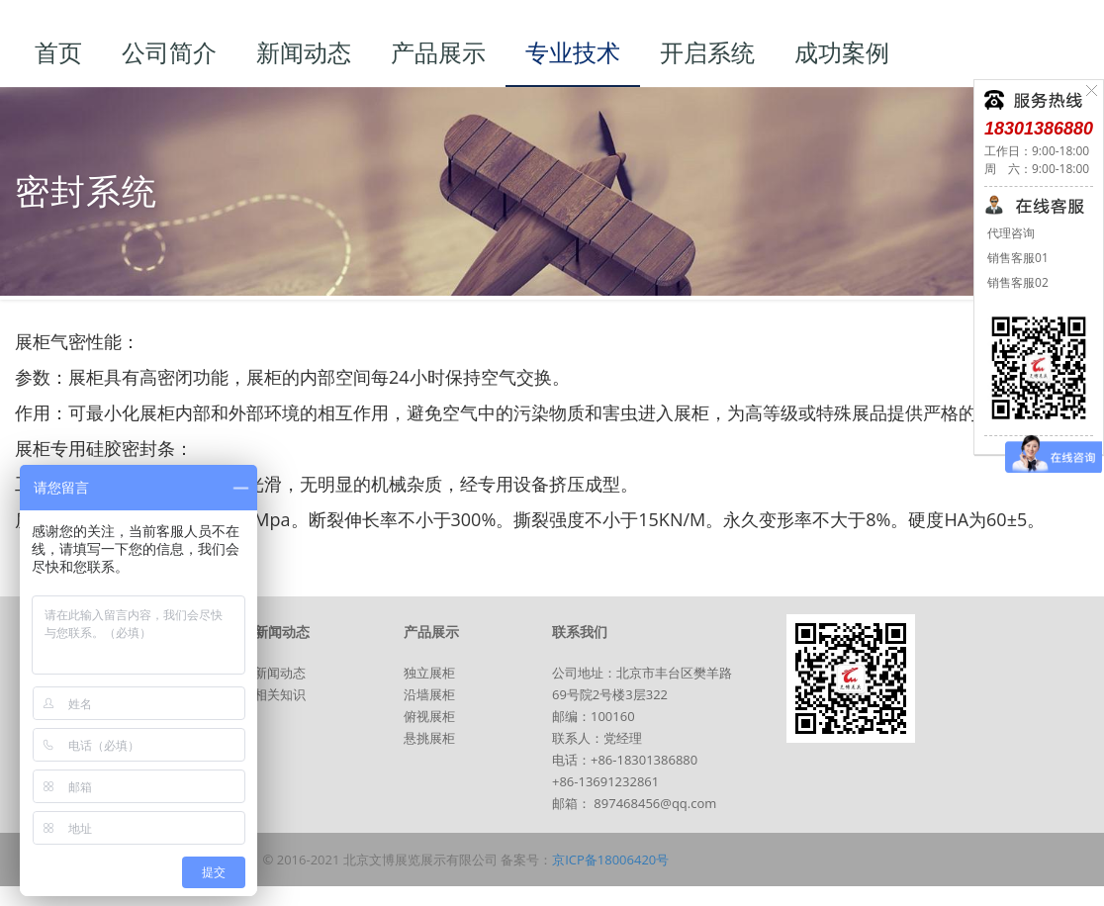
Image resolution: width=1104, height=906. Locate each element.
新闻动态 (280, 672)
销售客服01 (1016, 257)
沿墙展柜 (429, 694)
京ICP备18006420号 (610, 859)
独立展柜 (429, 672)
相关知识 (280, 694)
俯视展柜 (429, 716)
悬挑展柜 (429, 738)
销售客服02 (1016, 282)
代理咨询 (1009, 233)
